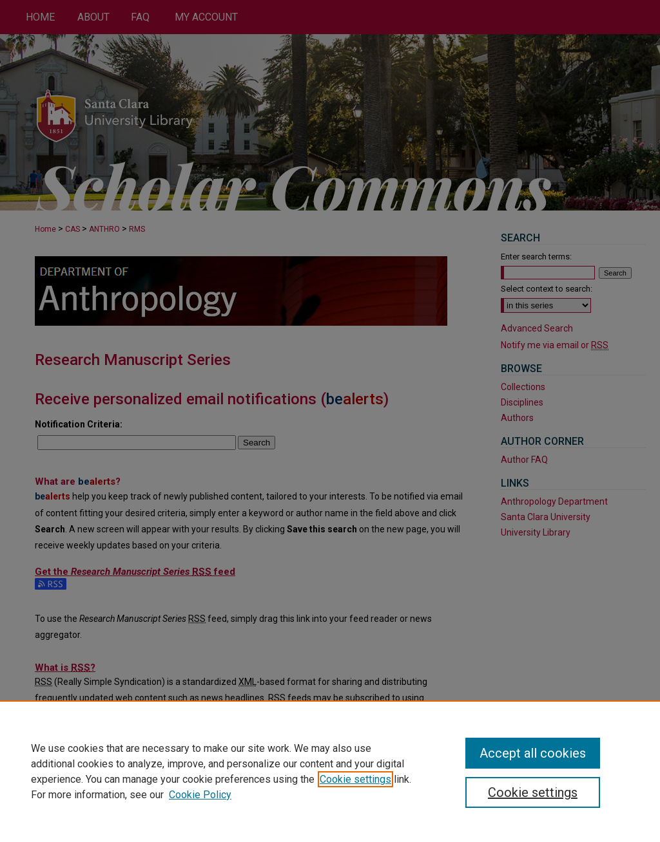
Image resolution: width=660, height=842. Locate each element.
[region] (330, 771)
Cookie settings (355, 779)
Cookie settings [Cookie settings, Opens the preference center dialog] (533, 792)
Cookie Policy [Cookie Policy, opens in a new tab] (200, 795)
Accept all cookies (533, 753)
